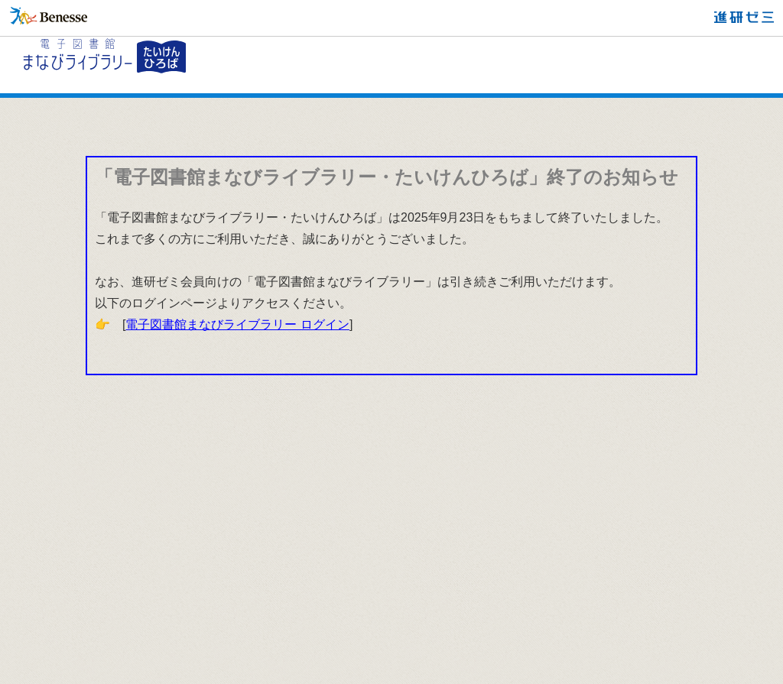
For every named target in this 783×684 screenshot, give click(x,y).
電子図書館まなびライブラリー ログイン (237, 324)
